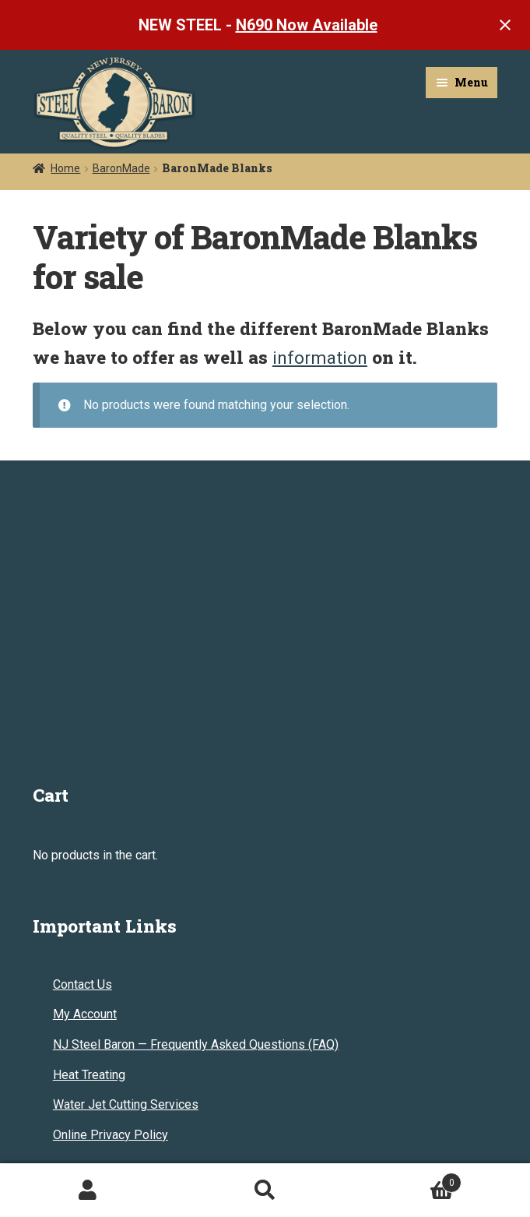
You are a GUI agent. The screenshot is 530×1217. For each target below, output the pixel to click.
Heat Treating (89, 1074)
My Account (85, 1014)
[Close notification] (505, 25)
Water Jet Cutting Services (125, 1104)
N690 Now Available (306, 25)
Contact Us (82, 984)
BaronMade (121, 168)
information (319, 358)
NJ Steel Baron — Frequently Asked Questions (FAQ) (196, 1044)
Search (265, 1190)
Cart (407, 1179)
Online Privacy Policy (110, 1134)
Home (65, 168)
